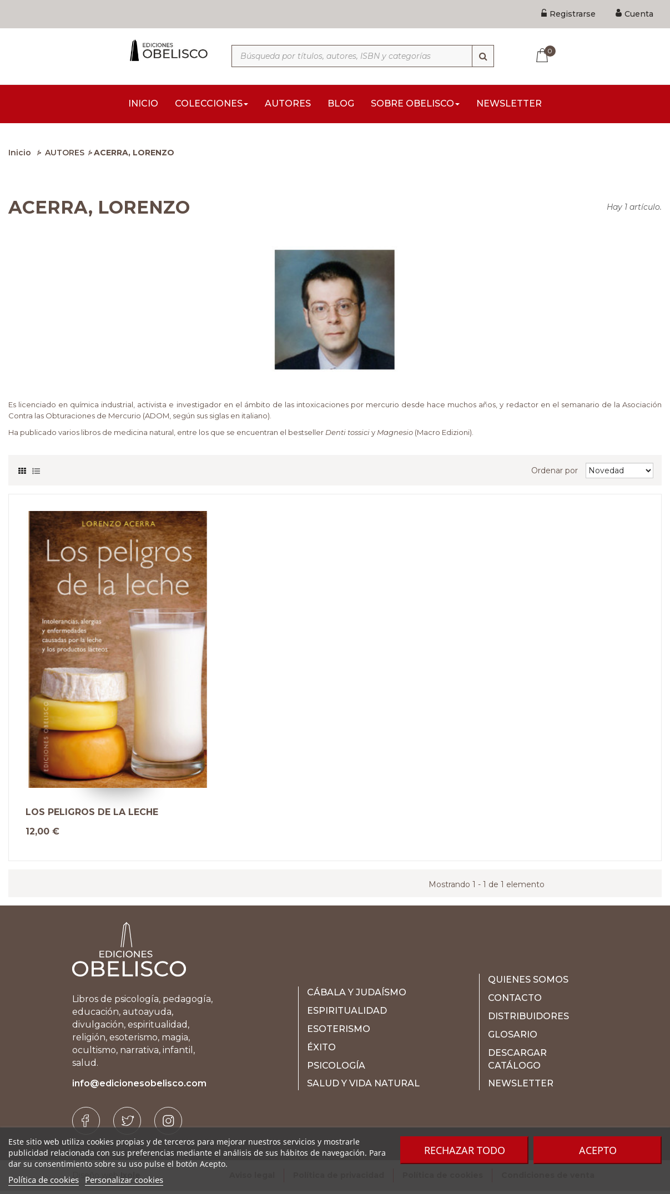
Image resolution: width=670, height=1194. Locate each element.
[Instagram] (168, 1124)
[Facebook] (86, 1124)
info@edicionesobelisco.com (139, 1086)
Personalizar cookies (124, 1179)
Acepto (598, 1150)
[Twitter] (127, 1124)
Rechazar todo (464, 1150)
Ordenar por (554, 474)
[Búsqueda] (483, 56)
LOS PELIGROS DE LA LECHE (92, 816)
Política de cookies (43, 1179)
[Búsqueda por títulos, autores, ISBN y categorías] (362, 56)
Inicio (19, 156)
